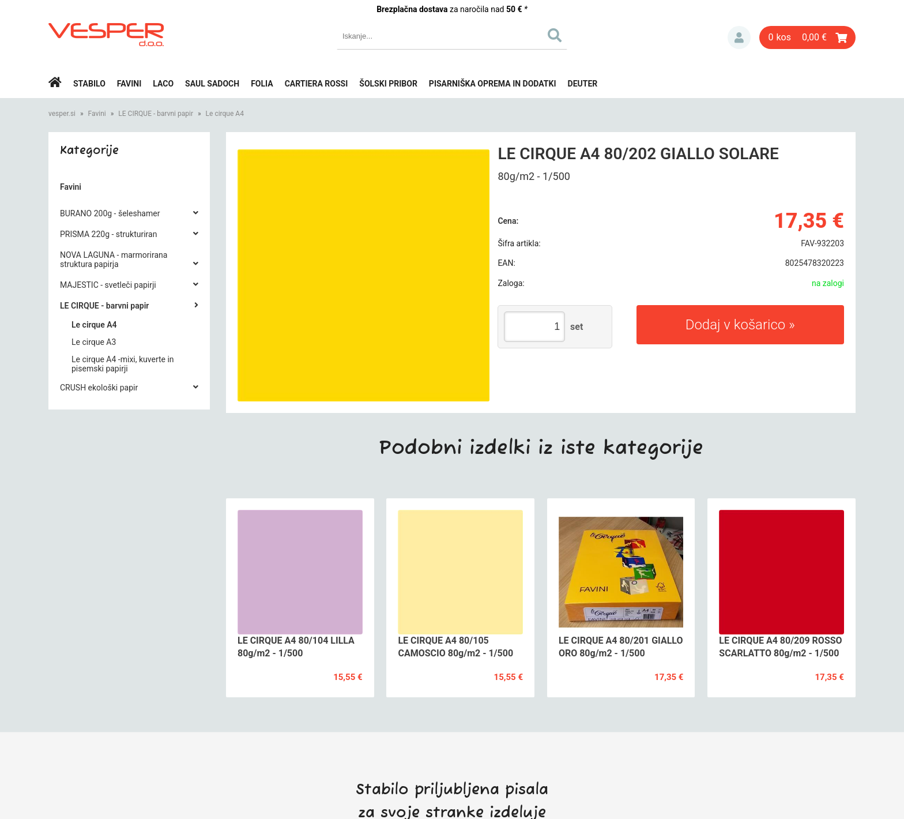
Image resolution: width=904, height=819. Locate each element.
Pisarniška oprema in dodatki (492, 83)
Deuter (583, 83)
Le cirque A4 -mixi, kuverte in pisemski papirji (122, 364)
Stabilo (89, 83)
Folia (262, 83)
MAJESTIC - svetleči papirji (108, 285)
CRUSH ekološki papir (99, 387)
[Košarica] (807, 37)
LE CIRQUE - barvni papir (155, 114)
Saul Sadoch (212, 83)
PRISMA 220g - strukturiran (108, 234)
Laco (163, 83)
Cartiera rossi (316, 83)
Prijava (739, 37)
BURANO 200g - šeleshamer (110, 213)
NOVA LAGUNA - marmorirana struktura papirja (113, 259)
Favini (129, 83)
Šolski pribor (388, 83)
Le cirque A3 (93, 342)
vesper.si (62, 114)
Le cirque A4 (225, 114)
